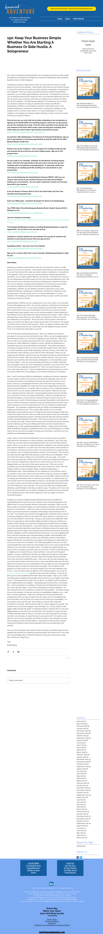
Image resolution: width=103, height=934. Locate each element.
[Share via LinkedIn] (18, 652)
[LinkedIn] (51, 884)
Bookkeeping (12, 645)
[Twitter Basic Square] (81, 857)
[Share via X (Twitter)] (13, 652)
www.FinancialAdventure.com (53, 896)
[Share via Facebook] (8, 652)
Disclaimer (52, 923)
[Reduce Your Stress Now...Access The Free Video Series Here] (71, 9)
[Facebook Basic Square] (78, 857)
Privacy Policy (71, 897)
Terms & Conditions (52, 921)
